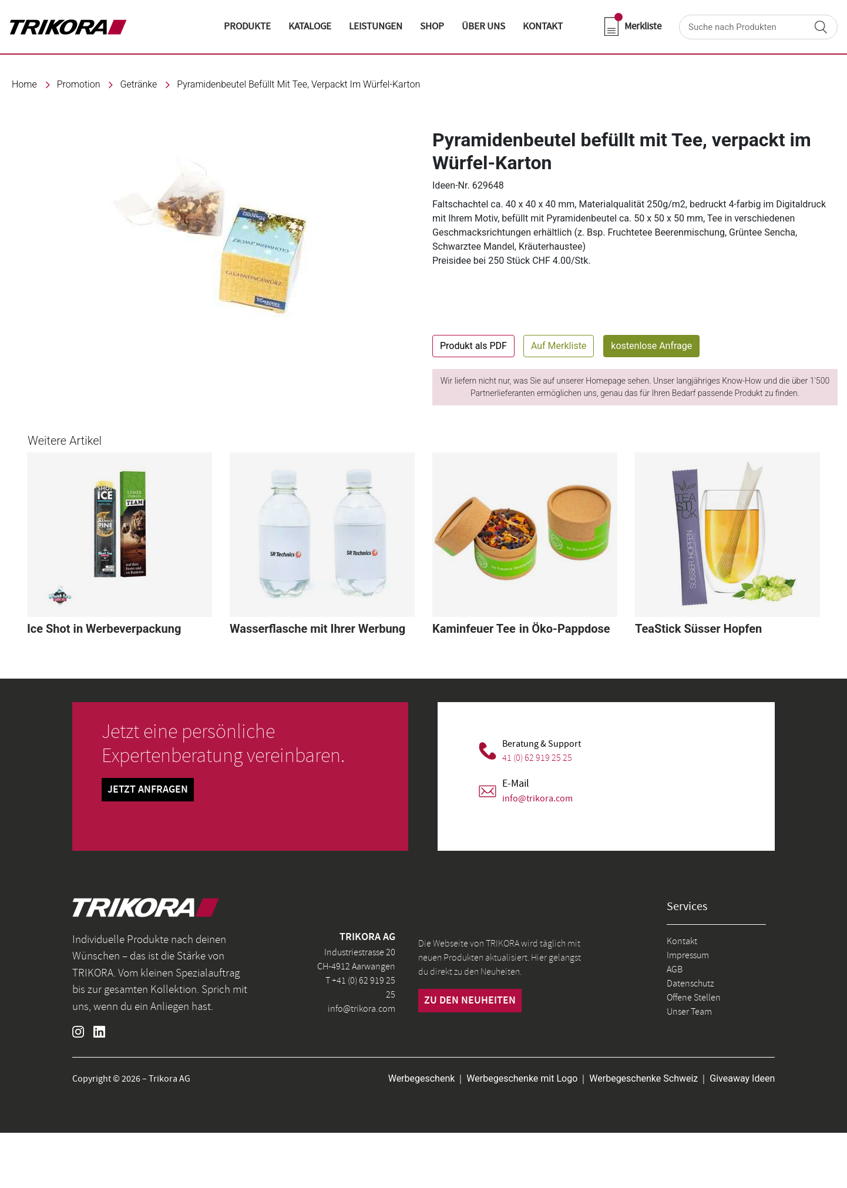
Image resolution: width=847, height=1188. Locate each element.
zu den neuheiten (470, 1001)
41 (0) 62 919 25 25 (537, 758)
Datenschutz (690, 983)
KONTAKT (543, 26)
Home (24, 84)
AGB (675, 969)
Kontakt (682, 941)
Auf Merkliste (558, 345)
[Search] (758, 27)
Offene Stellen (694, 998)
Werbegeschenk (421, 1078)
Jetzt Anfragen (147, 790)
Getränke (138, 84)
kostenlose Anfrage (651, 345)
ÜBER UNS (483, 26)
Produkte (247, 26)
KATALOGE (309, 26)
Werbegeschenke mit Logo (521, 1078)
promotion (78, 84)
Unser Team (689, 1012)
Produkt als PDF (473, 345)
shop (432, 26)
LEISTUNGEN (375, 26)
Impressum (688, 955)
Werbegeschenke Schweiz (643, 1078)
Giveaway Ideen (742, 1078)
